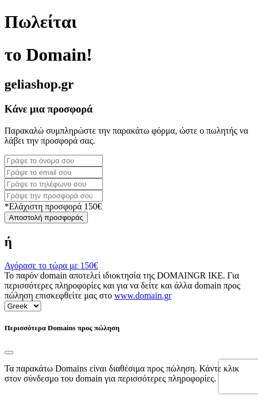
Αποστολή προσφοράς (46, 217)
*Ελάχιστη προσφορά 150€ (53, 206)
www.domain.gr (143, 295)
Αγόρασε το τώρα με (51, 265)
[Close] (8, 352)
